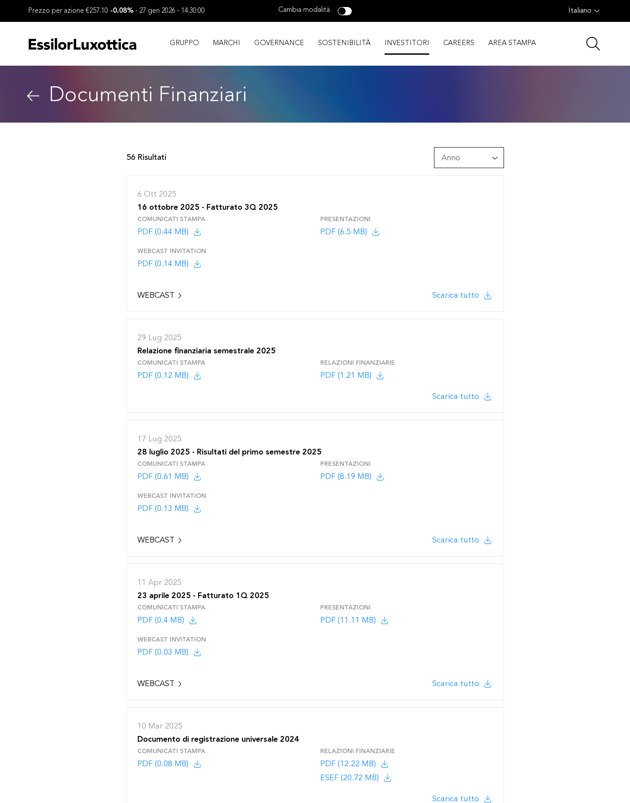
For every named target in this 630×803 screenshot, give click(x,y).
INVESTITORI (407, 43)
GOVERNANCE (279, 43)
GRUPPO (184, 43)
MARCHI (226, 43)
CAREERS (458, 43)
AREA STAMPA (512, 43)
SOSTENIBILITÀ (344, 43)
